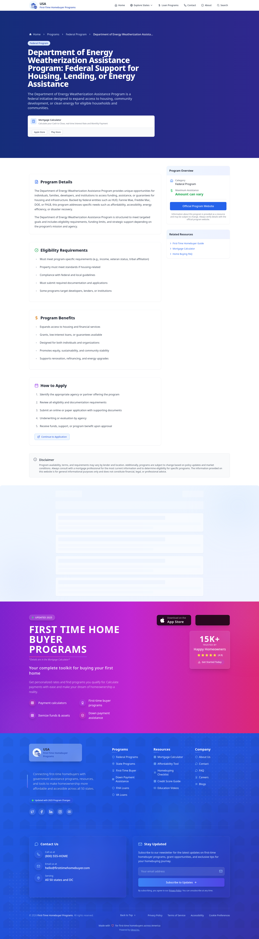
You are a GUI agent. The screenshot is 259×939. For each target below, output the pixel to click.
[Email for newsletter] (181, 871)
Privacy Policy (175, 890)
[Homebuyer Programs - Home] (52, 5)
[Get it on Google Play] (212, 620)
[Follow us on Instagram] (60, 811)
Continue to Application (52, 436)
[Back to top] (128, 915)
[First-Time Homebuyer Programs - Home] (55, 755)
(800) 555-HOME (56, 856)
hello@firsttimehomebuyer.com (67, 868)
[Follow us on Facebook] (41, 811)
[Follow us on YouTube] (69, 811)
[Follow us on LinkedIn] (51, 811)
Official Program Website (198, 206)
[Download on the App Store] (174, 620)
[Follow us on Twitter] (32, 811)
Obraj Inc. (135, 929)
